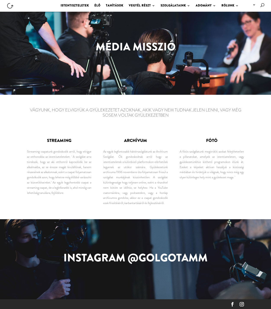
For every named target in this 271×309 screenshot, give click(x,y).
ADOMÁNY (204, 6)
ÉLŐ (97, 6)
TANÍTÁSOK (114, 6)
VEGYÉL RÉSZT (140, 6)
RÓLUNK (227, 6)
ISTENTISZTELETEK (75, 6)
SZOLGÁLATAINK (173, 6)
